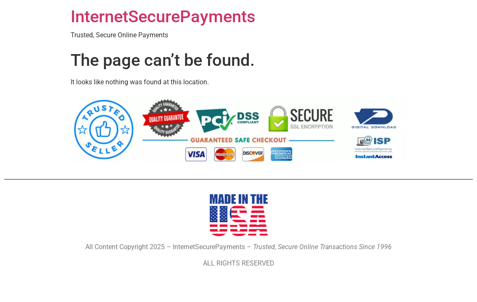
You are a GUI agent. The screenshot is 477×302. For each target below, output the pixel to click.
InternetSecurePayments (163, 16)
